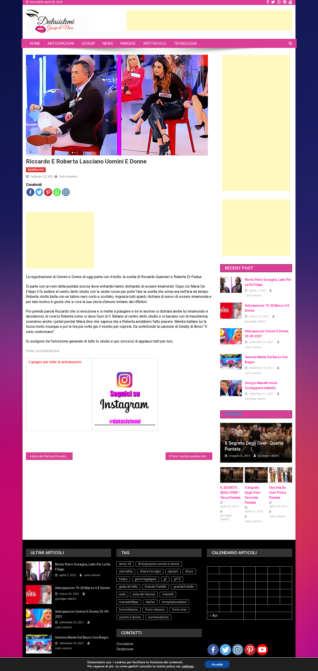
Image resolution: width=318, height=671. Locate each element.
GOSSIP (88, 43)
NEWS (108, 43)
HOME (35, 43)
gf (165, 579)
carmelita (126, 571)
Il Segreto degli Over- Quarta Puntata (254, 446)
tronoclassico (128, 609)
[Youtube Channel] (262, 649)
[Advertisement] (209, 20)
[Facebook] (213, 649)
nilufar (150, 602)
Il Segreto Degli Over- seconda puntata (253, 495)
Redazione (125, 649)
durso (189, 571)
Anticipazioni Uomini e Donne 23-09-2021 (266, 333)
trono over (179, 609)
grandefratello (184, 586)
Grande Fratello (156, 586)
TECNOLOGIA (185, 43)
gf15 (177, 579)
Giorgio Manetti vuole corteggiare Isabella (261, 385)
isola (122, 594)
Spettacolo (36, 169)
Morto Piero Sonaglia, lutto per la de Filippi (268, 282)
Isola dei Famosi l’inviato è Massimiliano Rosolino (52, 456)
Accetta (217, 664)
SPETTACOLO (154, 43)
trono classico (155, 609)
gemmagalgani (145, 579)
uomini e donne (130, 617)
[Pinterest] (250, 649)
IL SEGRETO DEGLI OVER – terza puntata (230, 492)
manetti (168, 594)
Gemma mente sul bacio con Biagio (266, 359)
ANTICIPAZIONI (61, 43)
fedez (123, 579)
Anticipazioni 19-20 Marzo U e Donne (267, 308)
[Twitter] (225, 649)
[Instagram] (237, 649)
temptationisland (174, 602)
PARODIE (128, 43)
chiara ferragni (150, 571)
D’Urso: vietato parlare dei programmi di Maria (190, 456)
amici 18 (125, 564)
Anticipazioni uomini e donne (158, 564)
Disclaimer (125, 644)
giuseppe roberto (255, 321)
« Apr (213, 615)
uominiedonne (158, 617)
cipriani (173, 571)
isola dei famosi (144, 594)
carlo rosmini (68, 176)
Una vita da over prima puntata (277, 492)
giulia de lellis (128, 586)
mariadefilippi (129, 602)
